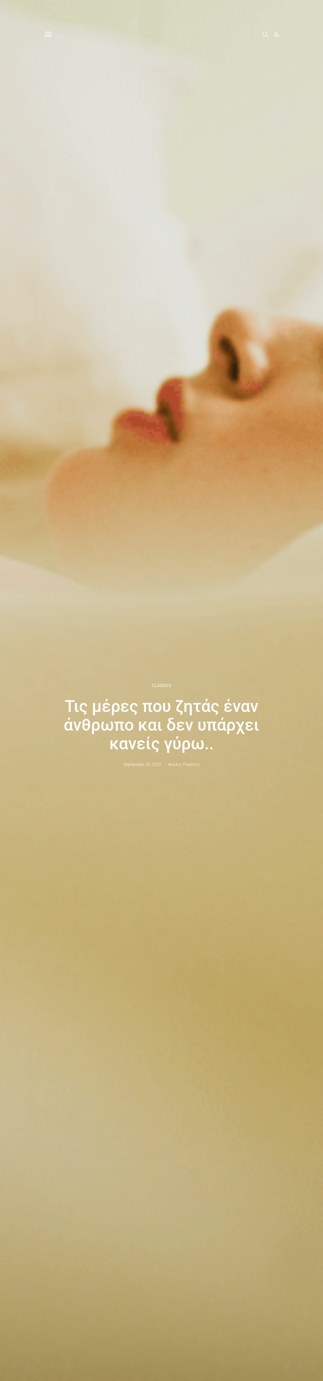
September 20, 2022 (143, 764)
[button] (276, 34)
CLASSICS (161, 685)
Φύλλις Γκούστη (184, 764)
